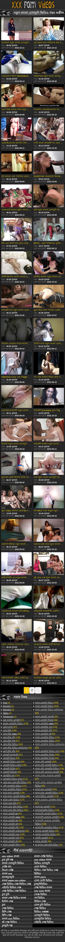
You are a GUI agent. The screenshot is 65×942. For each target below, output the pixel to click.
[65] (12, 734)
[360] (46, 761)
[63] (11, 751)
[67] (13, 720)
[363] (47, 741)
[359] (46, 789)
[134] (46, 727)
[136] (49, 765)
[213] (15, 779)
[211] (44, 838)
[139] (15, 723)
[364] (47, 706)
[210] (47, 796)
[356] (47, 755)
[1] (6, 703)
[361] (15, 810)
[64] (13, 761)
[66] (17, 748)
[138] (14, 765)
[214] (49, 827)
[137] (11, 775)
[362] (13, 744)
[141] (15, 789)
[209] (46, 703)
